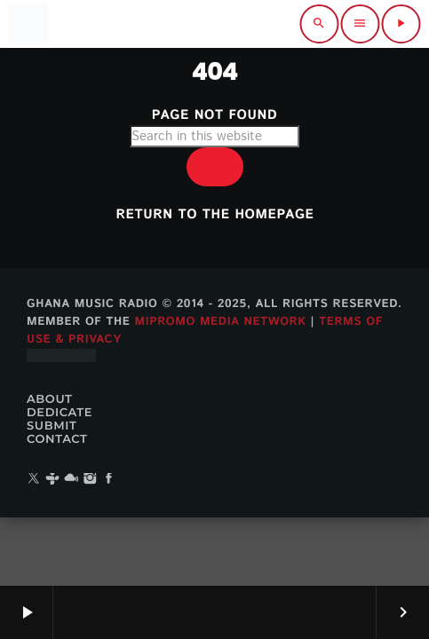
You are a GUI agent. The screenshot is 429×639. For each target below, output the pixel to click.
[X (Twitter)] (34, 479)
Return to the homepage (215, 215)
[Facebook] (109, 479)
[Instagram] (90, 479)
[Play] (400, 23)
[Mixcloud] (71, 479)
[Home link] (27, 24)
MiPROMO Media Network (220, 321)
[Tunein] (52, 479)
